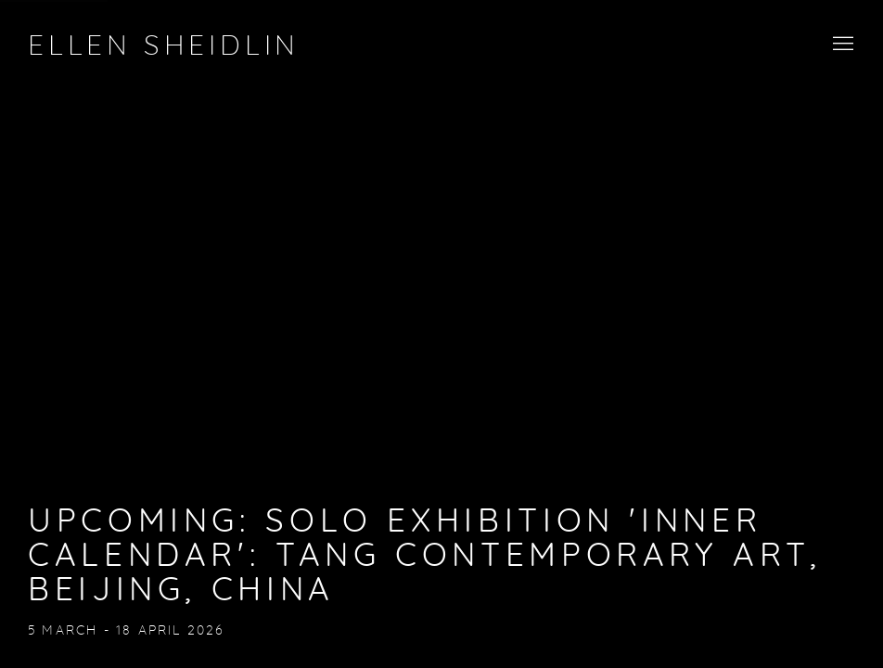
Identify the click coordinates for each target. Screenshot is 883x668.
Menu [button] (841, 44)
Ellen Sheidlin (164, 46)
